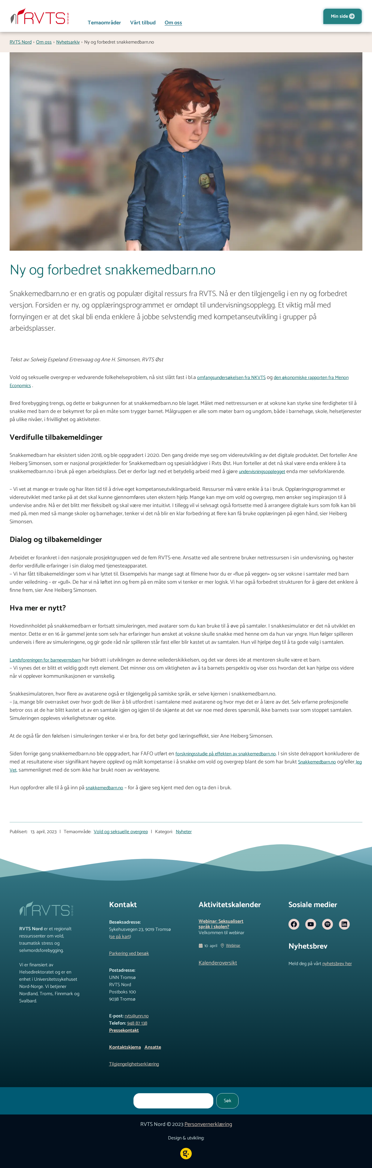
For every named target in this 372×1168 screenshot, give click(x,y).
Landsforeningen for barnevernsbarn (45, 660)
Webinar (233, 946)
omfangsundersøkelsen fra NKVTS (231, 378)
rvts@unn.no (137, 1016)
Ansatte (153, 1047)
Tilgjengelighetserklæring (134, 1064)
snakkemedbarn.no (104, 788)
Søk (227, 1101)
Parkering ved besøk (129, 953)
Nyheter (184, 832)
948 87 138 (137, 1023)
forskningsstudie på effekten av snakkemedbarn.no (225, 754)
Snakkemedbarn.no (317, 762)
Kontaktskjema (125, 1047)
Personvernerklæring (208, 1124)
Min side (339, 16)
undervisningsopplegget (262, 472)
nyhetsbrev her (337, 964)
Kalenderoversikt (218, 963)
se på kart (120, 937)
